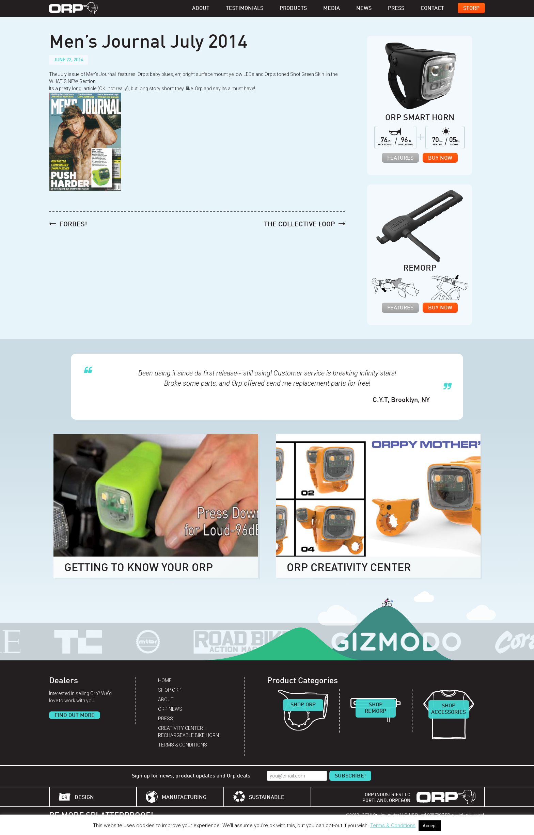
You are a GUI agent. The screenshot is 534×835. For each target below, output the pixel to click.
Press (396, 8)
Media (331, 8)
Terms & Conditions (182, 745)
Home (165, 680)
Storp (471, 8)
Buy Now (440, 158)
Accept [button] (430, 825)
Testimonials (244, 8)
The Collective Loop (299, 224)
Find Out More (74, 715)
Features (400, 158)
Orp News (170, 709)
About (200, 8)
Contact (432, 8)
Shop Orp (170, 690)
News (364, 8)
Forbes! (73, 224)
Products (293, 8)
